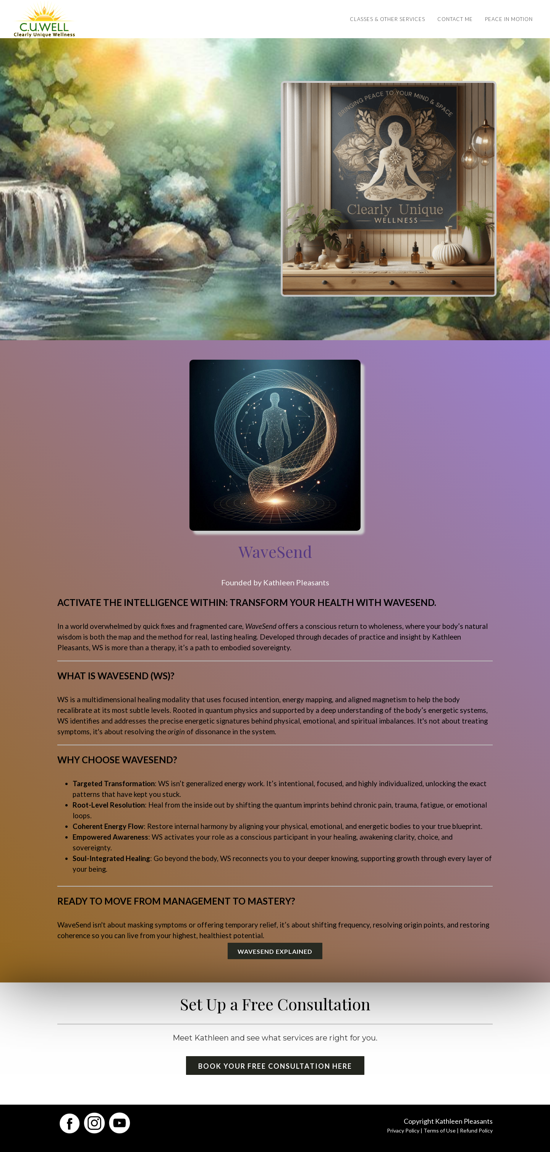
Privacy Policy (403, 1130)
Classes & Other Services (387, 19)
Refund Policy (476, 1130)
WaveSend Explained (275, 951)
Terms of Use (440, 1130)
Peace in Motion (509, 19)
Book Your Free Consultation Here (275, 1066)
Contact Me (455, 19)
